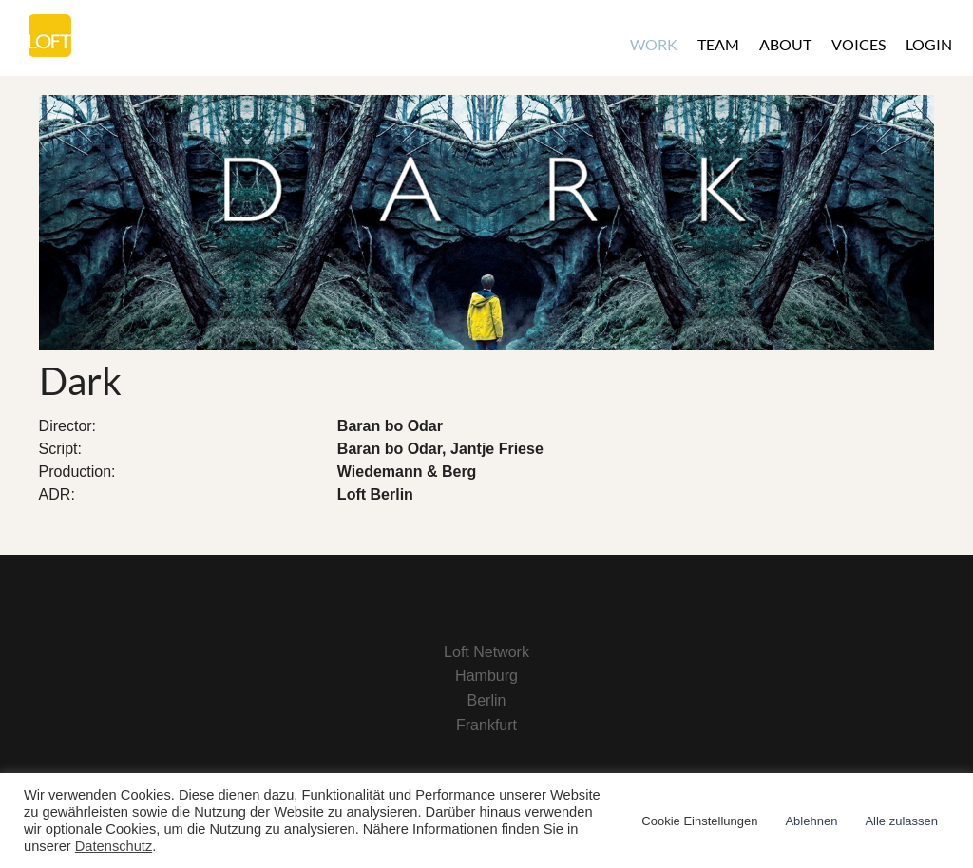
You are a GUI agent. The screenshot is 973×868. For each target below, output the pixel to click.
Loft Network (486, 652)
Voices (858, 44)
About (785, 44)
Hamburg (486, 676)
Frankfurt (486, 725)
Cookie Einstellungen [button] (699, 821)
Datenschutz (113, 846)
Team (718, 44)
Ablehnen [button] (811, 821)
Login (929, 44)
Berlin (486, 700)
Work (653, 44)
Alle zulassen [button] (901, 821)
